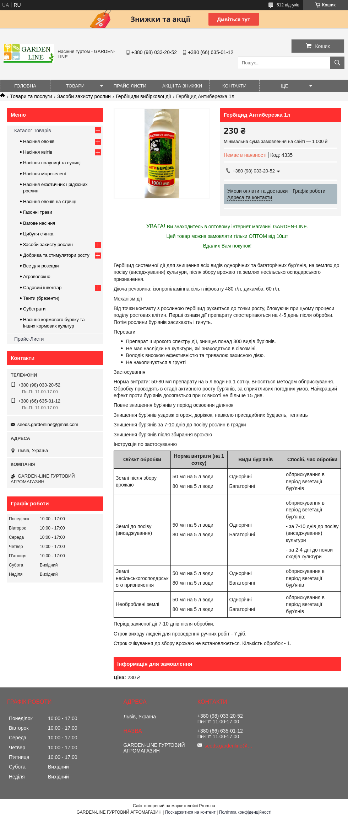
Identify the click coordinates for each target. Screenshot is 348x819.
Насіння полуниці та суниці (52, 162)
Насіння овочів (39, 141)
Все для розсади (41, 265)
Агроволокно (36, 276)
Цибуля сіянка (38, 233)
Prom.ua (207, 805)
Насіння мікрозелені (44, 173)
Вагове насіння (39, 223)
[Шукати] (337, 63)
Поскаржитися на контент (190, 812)
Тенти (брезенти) (41, 298)
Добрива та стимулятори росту (56, 255)
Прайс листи (130, 86)
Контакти (234, 86)
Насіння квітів (37, 152)
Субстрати (34, 309)
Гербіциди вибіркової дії (143, 96)
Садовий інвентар (42, 287)
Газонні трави (37, 212)
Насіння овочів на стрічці (49, 201)
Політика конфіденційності (245, 812)
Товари (75, 86)
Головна (25, 86)
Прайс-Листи (29, 339)
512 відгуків (288, 4)
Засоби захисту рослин (84, 96)
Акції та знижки (182, 86)
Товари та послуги (31, 96)
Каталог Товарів (32, 130)
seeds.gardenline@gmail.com (47, 424)
